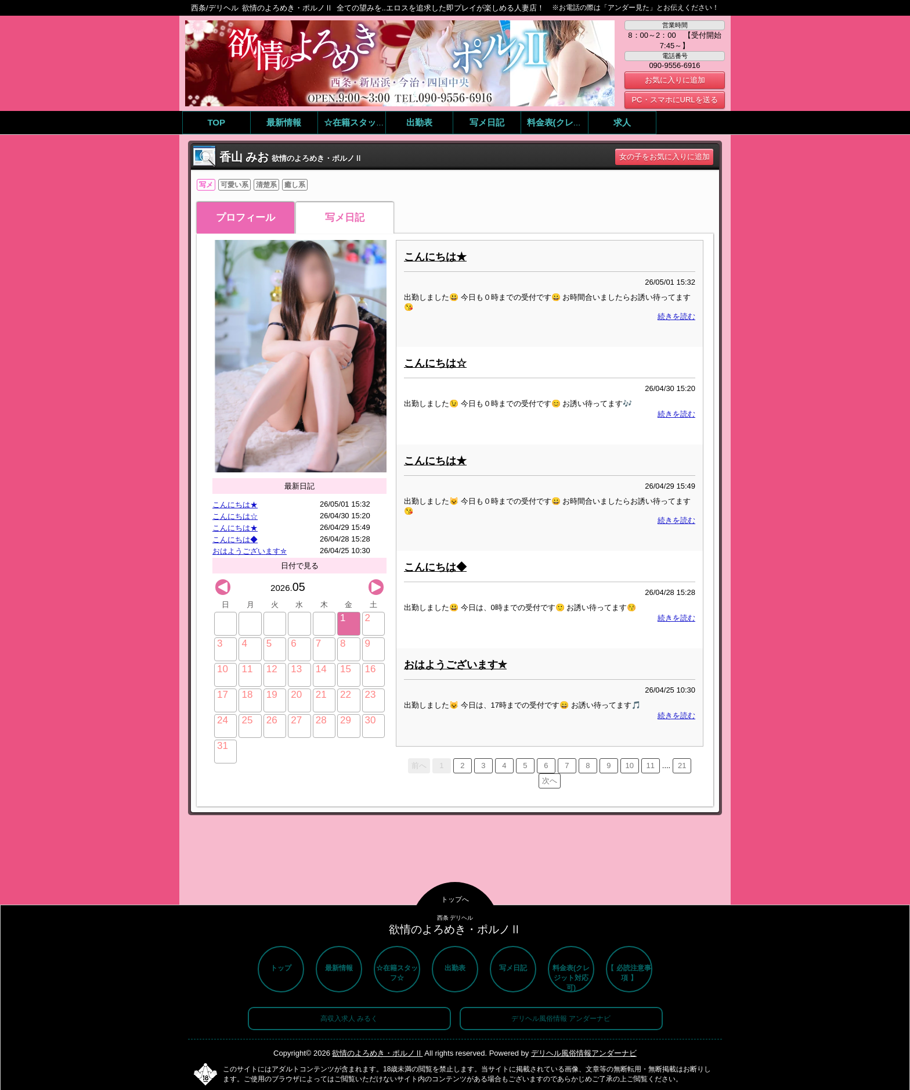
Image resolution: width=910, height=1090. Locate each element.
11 (651, 765)
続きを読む (676, 316)
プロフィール (245, 217)
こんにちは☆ (235, 516)
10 (630, 765)
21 (682, 765)
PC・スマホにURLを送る (674, 99)
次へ (549, 780)
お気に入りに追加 (675, 80)
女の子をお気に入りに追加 (664, 156)
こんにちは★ (235, 504)
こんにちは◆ (235, 539)
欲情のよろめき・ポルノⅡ (377, 1053)
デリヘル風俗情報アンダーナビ (584, 1053)
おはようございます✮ (249, 551)
